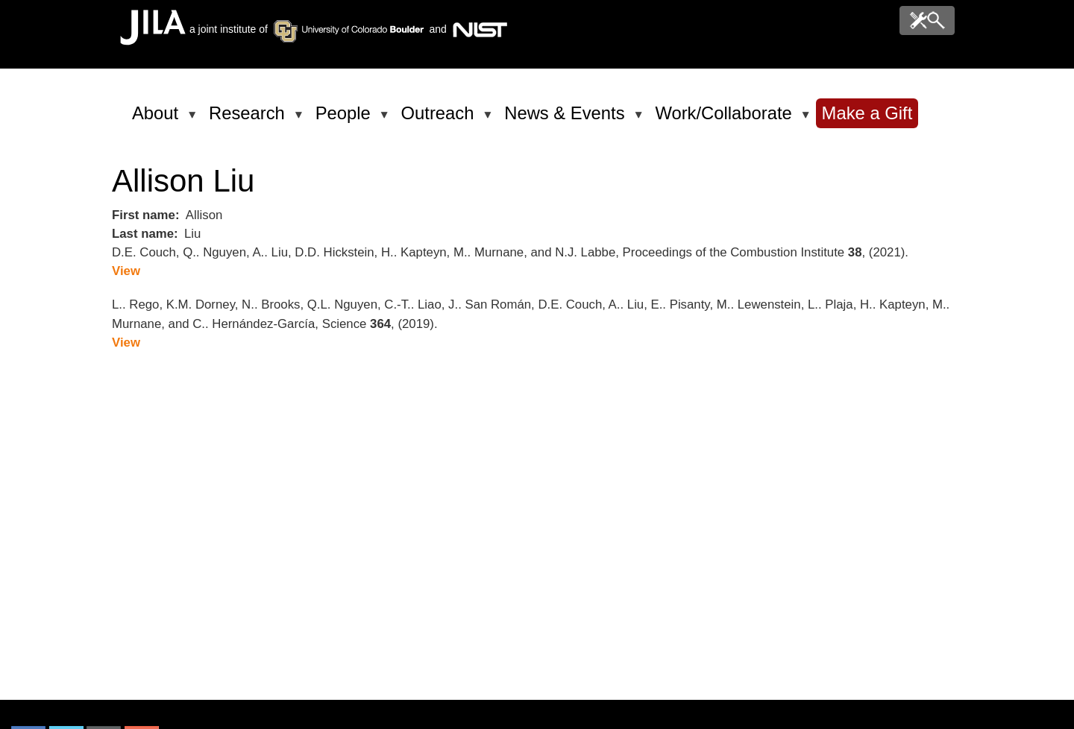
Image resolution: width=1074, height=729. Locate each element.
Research (249, 119)
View (126, 271)
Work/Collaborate (725, 119)
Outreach (440, 119)
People (346, 119)
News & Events (567, 119)
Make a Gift (867, 113)
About (157, 119)
